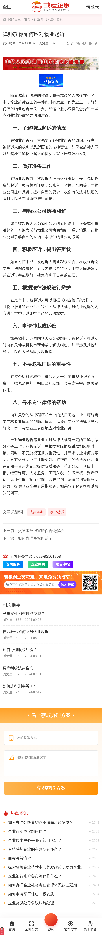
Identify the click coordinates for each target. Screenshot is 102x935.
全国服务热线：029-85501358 (32, 556)
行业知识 (40, 19)
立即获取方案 (51, 788)
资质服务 (13, 564)
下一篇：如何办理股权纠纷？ (27, 538)
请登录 (92, 6)
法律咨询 (56, 19)
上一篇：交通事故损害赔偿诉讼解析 (33, 531)
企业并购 (38, 564)
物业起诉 (57, 512)
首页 (27, 19)
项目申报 (63, 564)
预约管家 (67, 585)
